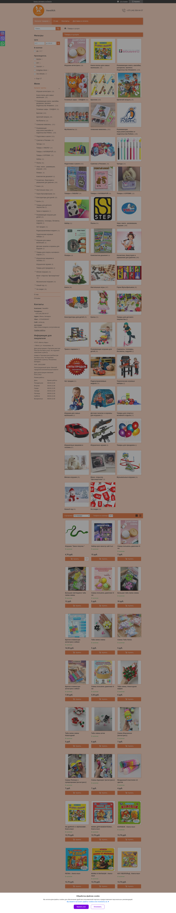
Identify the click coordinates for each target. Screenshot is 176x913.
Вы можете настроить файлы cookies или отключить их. (87, 902)
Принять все (81, 907)
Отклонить (98, 907)
